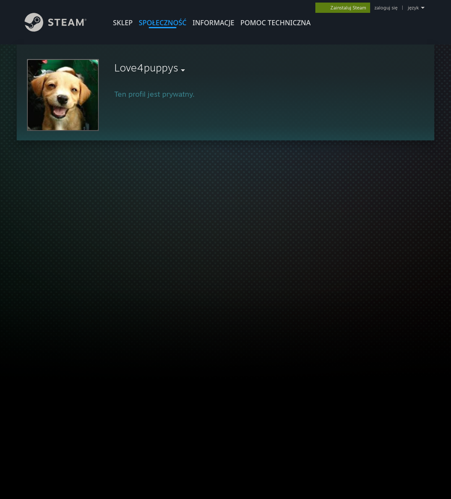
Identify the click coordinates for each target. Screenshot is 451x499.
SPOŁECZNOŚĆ (163, 22)
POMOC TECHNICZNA (275, 22)
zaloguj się (386, 8)
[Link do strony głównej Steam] (62, 29)
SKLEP (123, 22)
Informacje (213, 22)
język (413, 8)
